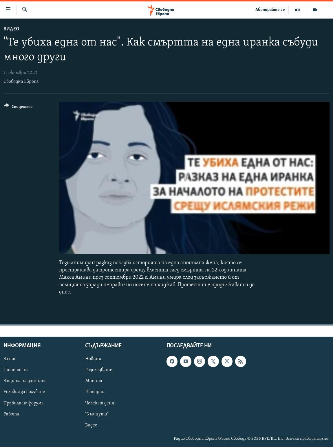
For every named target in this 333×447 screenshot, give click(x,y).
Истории (95, 392)
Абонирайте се (270, 10)
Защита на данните (25, 381)
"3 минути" (97, 414)
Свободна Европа (21, 81)
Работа (11, 414)
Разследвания (99, 370)
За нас (9, 359)
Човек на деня (99, 403)
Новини (93, 359)
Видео (11, 29)
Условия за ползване (24, 392)
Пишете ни (15, 370)
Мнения (93, 381)
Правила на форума (23, 403)
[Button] (18, 108)
